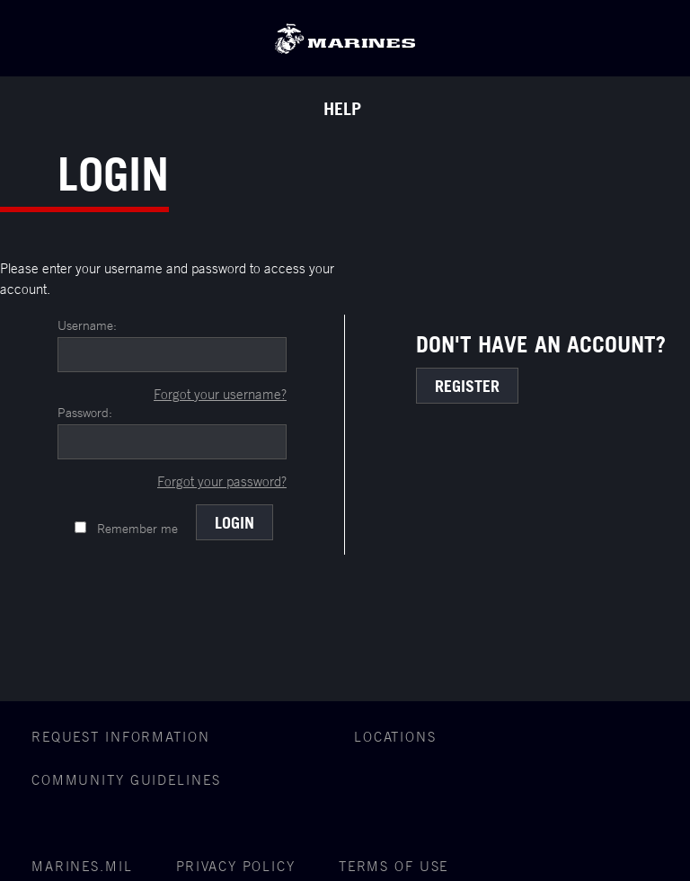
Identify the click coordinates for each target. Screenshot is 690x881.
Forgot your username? (220, 394)
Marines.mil (82, 866)
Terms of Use (394, 866)
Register (467, 386)
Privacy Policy (236, 866)
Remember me (137, 528)
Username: (87, 325)
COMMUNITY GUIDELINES (126, 780)
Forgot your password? (222, 481)
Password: (85, 412)
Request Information (120, 736)
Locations (395, 736)
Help (342, 109)
